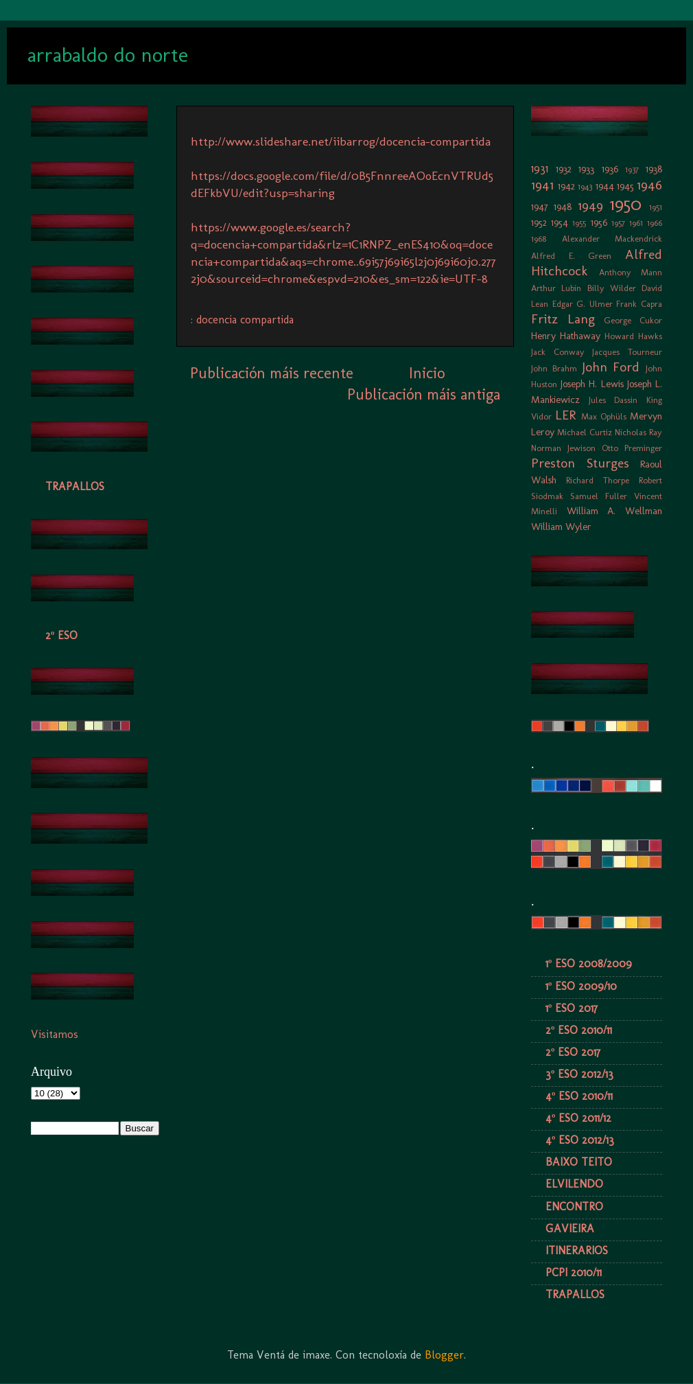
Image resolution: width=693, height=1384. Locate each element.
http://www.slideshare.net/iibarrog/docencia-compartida (341, 141)
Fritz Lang (563, 319)
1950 (626, 204)
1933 (586, 169)
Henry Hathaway (565, 336)
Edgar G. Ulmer (582, 304)
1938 (654, 169)
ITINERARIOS (576, 1250)
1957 (618, 223)
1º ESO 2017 (571, 1008)
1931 (539, 168)
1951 (655, 207)
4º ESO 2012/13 (579, 1139)
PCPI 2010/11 (573, 1272)
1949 (590, 206)
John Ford (611, 367)
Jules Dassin (613, 400)
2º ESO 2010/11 (578, 1030)
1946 (649, 185)
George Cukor (633, 320)
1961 (636, 223)
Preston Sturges (580, 463)
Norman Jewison (563, 448)
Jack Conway (558, 352)
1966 (654, 223)
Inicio (427, 373)
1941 (542, 185)
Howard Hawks (633, 336)
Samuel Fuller (598, 496)
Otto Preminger (632, 448)
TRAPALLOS (74, 486)
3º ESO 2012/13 (579, 1074)
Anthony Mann (631, 272)
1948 (563, 206)
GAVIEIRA (569, 1228)
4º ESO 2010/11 (579, 1096)
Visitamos (54, 1034)
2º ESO (61, 635)
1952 (539, 222)
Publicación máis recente (271, 373)
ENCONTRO (574, 1206)
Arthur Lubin (556, 288)
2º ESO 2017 (572, 1052)
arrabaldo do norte (107, 55)
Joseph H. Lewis (592, 384)
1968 (538, 238)
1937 (632, 169)
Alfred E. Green (571, 256)
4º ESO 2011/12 (578, 1117)
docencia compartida (245, 319)
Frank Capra (639, 304)
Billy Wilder (611, 288)
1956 (599, 222)
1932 (564, 169)
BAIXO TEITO (578, 1161)
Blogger (444, 1354)
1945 (625, 186)
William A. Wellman (614, 511)
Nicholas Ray (638, 432)
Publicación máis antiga (423, 394)
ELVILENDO (574, 1183)
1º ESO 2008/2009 (588, 963)
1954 (559, 222)
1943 (585, 186)
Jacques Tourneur (627, 352)
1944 (605, 186)
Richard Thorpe (597, 480)
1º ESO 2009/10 (581, 986)
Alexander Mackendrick (612, 238)
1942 (566, 186)
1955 (579, 223)
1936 (610, 169)
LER (565, 415)
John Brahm (554, 368)
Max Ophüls (603, 416)
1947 (539, 206)
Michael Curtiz (584, 432)
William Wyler (561, 526)
